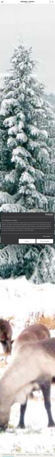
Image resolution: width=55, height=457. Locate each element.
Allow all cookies (44, 241)
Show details (46, 236)
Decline (27, 241)
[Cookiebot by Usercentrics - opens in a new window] (46, 214)
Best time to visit (21, 455)
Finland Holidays (8, 455)
